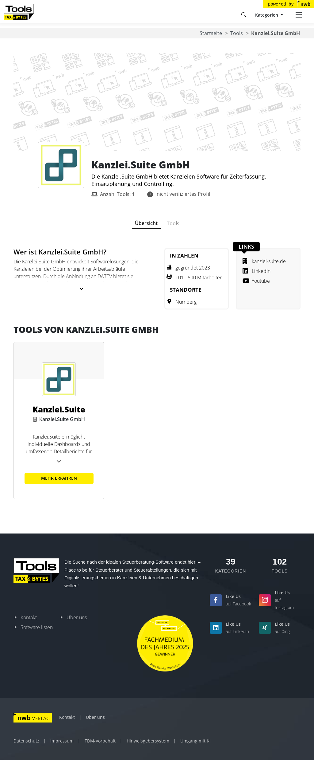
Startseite (211, 33)
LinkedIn (256, 271)
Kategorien (267, 15)
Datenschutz (26, 741)
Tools (236, 33)
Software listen (37, 627)
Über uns (77, 617)
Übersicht (146, 223)
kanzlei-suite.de (264, 261)
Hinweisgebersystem (148, 741)
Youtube (256, 281)
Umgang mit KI (195, 741)
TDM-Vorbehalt (100, 741)
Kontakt (29, 617)
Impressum (62, 741)
